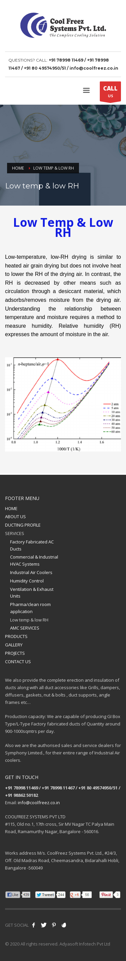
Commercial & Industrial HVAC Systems (34, 560)
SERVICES (14, 533)
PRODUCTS (16, 636)
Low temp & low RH (29, 620)
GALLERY (14, 645)
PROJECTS (15, 653)
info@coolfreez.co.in (39, 802)
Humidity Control (27, 581)
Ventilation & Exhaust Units (31, 592)
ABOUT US (15, 516)
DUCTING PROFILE (23, 525)
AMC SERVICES (24, 628)
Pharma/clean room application (30, 607)
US (110, 92)
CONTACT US (18, 662)
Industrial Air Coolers (31, 572)
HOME (11, 508)
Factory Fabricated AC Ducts (32, 545)
